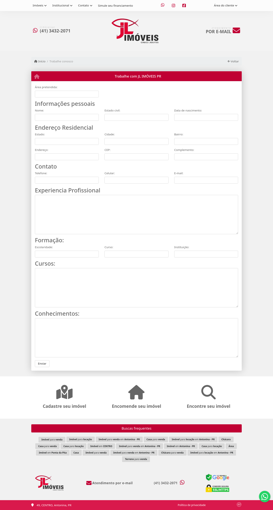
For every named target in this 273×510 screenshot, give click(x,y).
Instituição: (181, 247)
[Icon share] (162, 6)
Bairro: (178, 134)
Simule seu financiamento (115, 5)
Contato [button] (83, 5)
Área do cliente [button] (224, 5)
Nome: (39, 110)
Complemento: (184, 150)
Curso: (108, 247)
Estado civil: (112, 110)
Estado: (40, 134)
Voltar (233, 61)
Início (40, 61)
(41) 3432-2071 (55, 31)
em (101, 446)
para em (119, 439)
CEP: (107, 150)
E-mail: (178, 173)
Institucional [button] (60, 5)
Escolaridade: (44, 247)
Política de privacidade (192, 505)
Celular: (109, 173)
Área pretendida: (46, 87)
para (51, 439)
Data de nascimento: (188, 110)
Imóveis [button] (38, 5)
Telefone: (41, 173)
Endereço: (41, 150)
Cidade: (109, 134)
